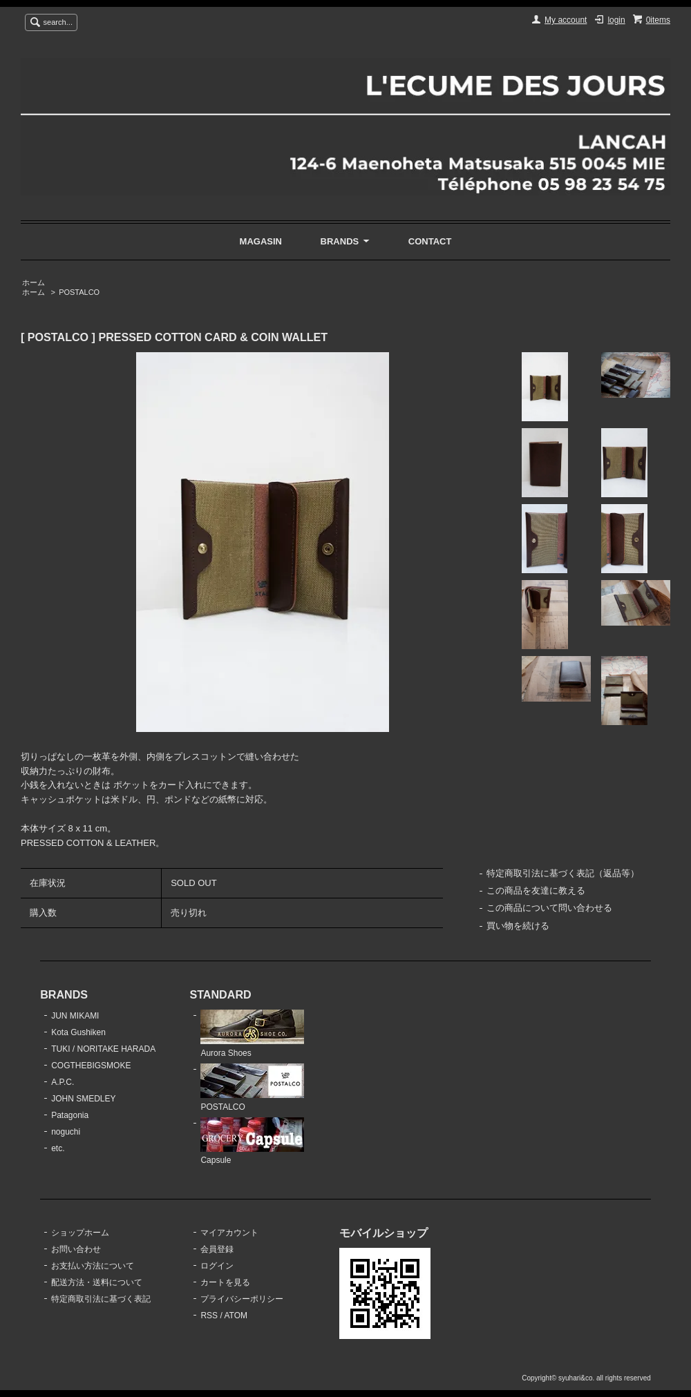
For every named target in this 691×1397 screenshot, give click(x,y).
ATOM (235, 1315)
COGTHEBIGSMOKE (91, 1065)
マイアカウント (229, 1232)
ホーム (33, 282)
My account (566, 20)
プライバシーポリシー (241, 1299)
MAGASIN (261, 241)
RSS (209, 1315)
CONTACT (430, 241)
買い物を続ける (517, 926)
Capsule (252, 1141)
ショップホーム (80, 1232)
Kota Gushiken (78, 1032)
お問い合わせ (76, 1249)
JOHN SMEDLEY (83, 1099)
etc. (57, 1148)
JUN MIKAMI (75, 1016)
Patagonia (69, 1115)
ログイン (217, 1266)
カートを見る (225, 1282)
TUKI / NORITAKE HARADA (103, 1049)
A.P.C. (62, 1082)
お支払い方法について (92, 1266)
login (616, 20)
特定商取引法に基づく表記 (101, 1299)
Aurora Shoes (252, 1034)
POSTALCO (79, 292)
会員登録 (217, 1249)
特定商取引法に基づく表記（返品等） (562, 873)
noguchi (65, 1132)
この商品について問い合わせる (549, 908)
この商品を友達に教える (535, 890)
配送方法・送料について (96, 1282)
